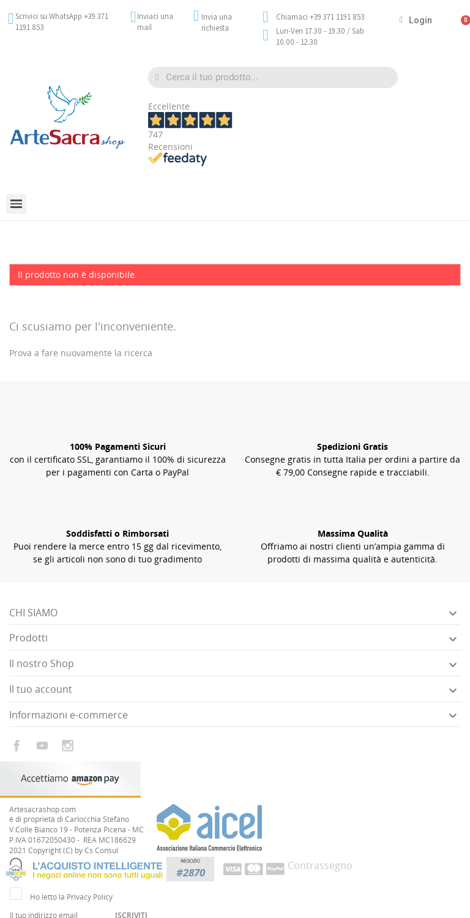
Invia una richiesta (216, 22)
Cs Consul (101, 850)
